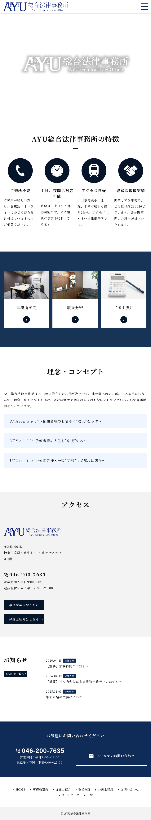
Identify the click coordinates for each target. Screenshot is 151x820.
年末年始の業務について (64, 697)
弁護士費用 (105, 789)
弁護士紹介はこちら (24, 619)
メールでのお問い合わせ (111, 756)
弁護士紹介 (63, 789)
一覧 (90, 795)
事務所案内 (40, 789)
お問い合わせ (130, 789)
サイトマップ (71, 795)
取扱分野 (84, 789)
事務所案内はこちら (24, 605)
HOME (20, 789)
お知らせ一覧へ (15, 674)
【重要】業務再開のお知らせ (67, 666)
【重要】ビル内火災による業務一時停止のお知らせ (84, 682)
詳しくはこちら (26, 299)
